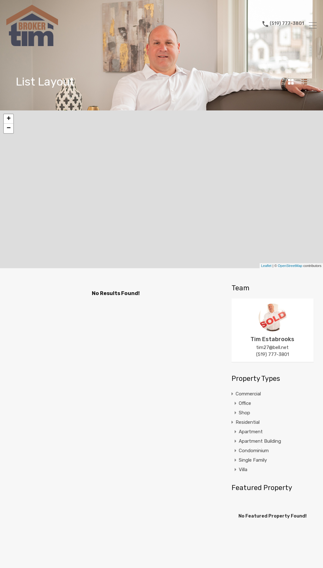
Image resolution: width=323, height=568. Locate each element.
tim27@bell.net (272, 347)
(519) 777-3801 (287, 25)
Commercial (248, 394)
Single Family (253, 460)
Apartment (251, 432)
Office (245, 403)
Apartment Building (260, 441)
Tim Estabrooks (272, 339)
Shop (244, 413)
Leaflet (266, 266)
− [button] (9, 128)
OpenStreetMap (290, 266)
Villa (243, 469)
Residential (248, 422)
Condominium (254, 450)
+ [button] (9, 119)
